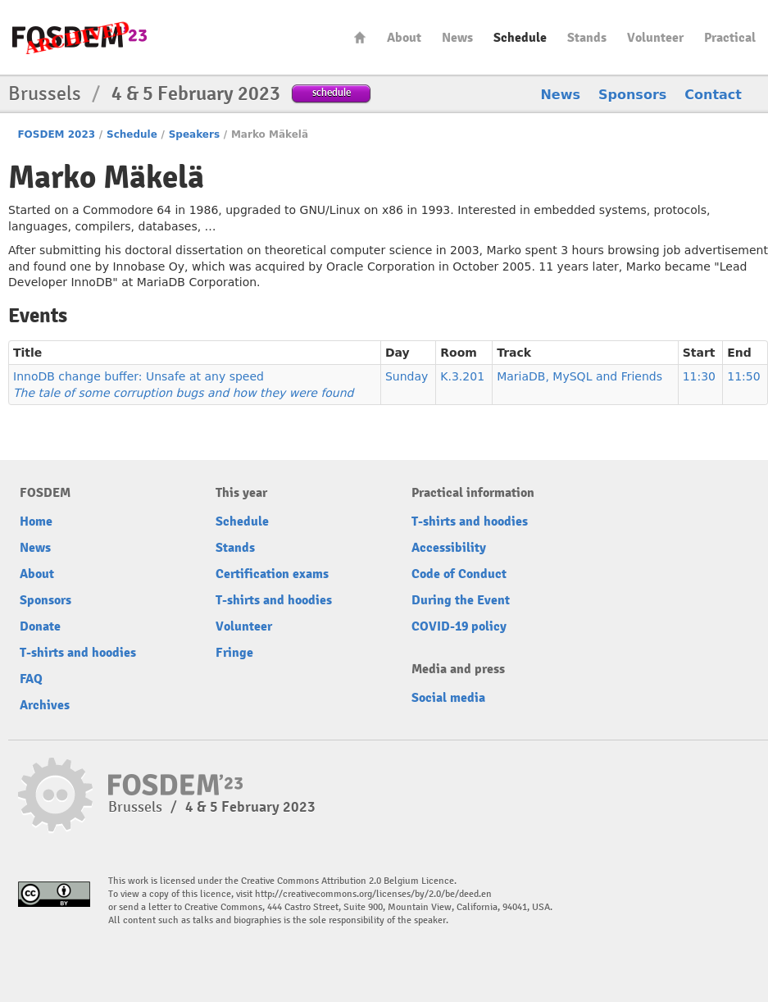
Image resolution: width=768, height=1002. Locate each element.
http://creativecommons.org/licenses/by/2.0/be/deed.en (373, 894)
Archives (45, 705)
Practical (730, 38)
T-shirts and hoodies (78, 652)
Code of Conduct (459, 574)
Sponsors (632, 94)
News (457, 38)
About (404, 38)
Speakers (194, 134)
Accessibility (448, 548)
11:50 (743, 376)
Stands (587, 38)
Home (359, 37)
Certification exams (272, 574)
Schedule (520, 38)
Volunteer (655, 38)
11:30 (699, 376)
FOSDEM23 (79, 37)
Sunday (406, 376)
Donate (40, 626)
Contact (713, 94)
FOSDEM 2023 (56, 134)
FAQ (31, 679)
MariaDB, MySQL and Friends (579, 376)
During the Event (460, 600)
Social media (448, 698)
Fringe (234, 652)
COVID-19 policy (459, 626)
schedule (331, 92)
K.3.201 (462, 376)
